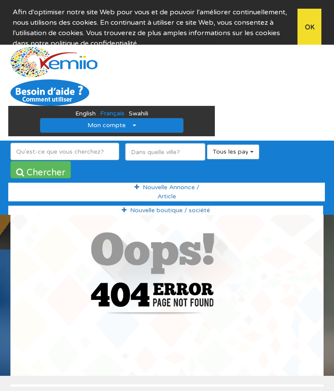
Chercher (40, 165)
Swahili (138, 105)
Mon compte (111, 117)
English (85, 105)
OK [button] (310, 27)
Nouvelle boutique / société (166, 202)
